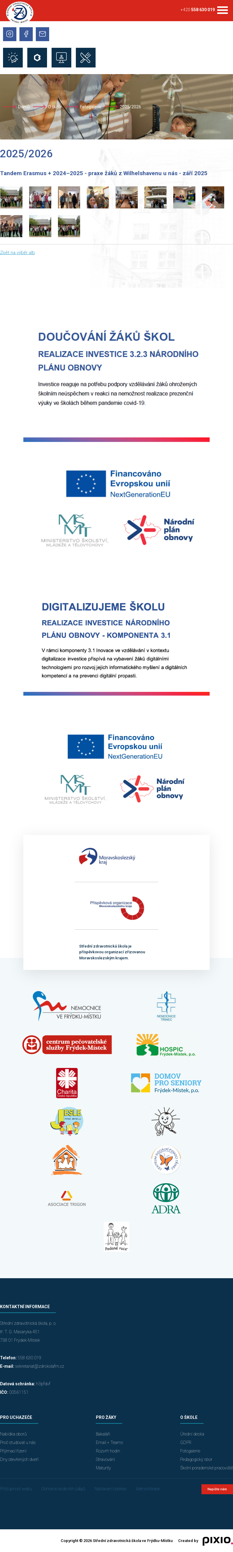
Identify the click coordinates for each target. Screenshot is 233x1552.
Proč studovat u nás (18, 1442)
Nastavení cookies (110, 1488)
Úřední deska (192, 1434)
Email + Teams (109, 1442)
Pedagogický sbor (196, 1459)
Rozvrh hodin (108, 1451)
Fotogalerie (91, 106)
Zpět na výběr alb (17, 252)
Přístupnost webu (16, 1488)
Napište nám (217, 1489)
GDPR (185, 1442)
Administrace (148, 1488)
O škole (55, 106)
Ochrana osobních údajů (63, 1488)
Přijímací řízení (13, 1451)
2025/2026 (130, 106)
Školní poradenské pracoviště (206, 1467)
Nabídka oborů (13, 1434)
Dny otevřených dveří (19, 1459)
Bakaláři (103, 1434)
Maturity (103, 1467)
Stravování (105, 1459)
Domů (24, 106)
